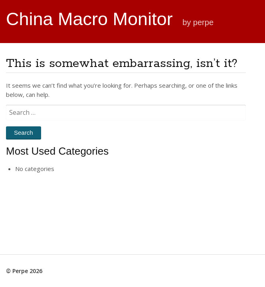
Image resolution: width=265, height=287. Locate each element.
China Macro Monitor (92, 19)
